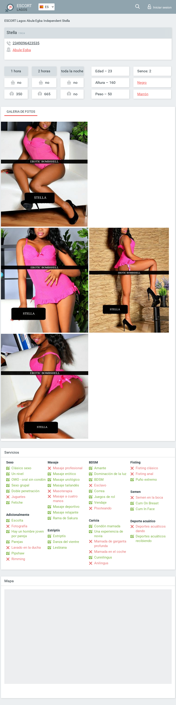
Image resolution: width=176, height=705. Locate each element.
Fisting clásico (147, 468)
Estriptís (59, 536)
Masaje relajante (65, 512)
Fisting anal (144, 474)
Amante (100, 468)
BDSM (99, 479)
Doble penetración (25, 491)
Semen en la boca (149, 497)
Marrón (142, 94)
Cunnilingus (103, 557)
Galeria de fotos (21, 111)
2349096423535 (26, 43)
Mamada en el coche (110, 552)
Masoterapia (62, 491)
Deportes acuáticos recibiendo (151, 538)
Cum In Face (145, 509)
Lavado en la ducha (26, 547)
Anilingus (101, 563)
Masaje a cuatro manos (65, 498)
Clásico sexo (21, 468)
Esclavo (100, 485)
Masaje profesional (67, 468)
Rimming (18, 559)
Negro (142, 83)
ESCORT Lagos (15, 20)
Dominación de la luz (110, 474)
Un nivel (17, 474)
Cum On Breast (147, 503)
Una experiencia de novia (108, 533)
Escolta (17, 520)
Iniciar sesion (160, 6)
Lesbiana (60, 547)
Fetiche (17, 502)
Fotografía (19, 526)
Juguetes (18, 497)
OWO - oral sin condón (28, 479)
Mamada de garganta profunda (110, 543)
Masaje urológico (66, 479)
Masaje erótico (64, 474)
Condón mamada (107, 526)
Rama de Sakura (65, 518)
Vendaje (100, 502)
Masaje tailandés (66, 485)
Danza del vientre (66, 542)
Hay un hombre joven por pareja (27, 533)
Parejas (17, 542)
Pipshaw (17, 553)
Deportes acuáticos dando (151, 528)
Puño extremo (146, 479)
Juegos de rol (104, 497)
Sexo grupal (20, 485)
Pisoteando (103, 508)
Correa (99, 491)
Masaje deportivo (66, 507)
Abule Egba (35, 20)
